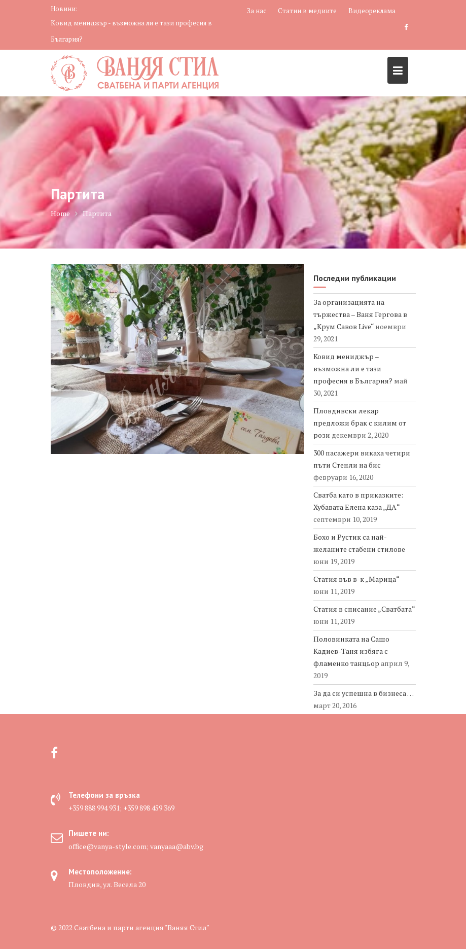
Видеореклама (372, 10)
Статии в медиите (307, 10)
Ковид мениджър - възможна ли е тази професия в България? (131, 31)
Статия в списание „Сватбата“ (364, 609)
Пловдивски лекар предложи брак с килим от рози (359, 423)
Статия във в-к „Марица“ (356, 579)
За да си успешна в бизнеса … (363, 693)
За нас (256, 10)
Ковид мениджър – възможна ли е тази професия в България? (352, 368)
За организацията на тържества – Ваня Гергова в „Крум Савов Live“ (360, 314)
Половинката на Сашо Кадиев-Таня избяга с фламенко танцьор (351, 651)
